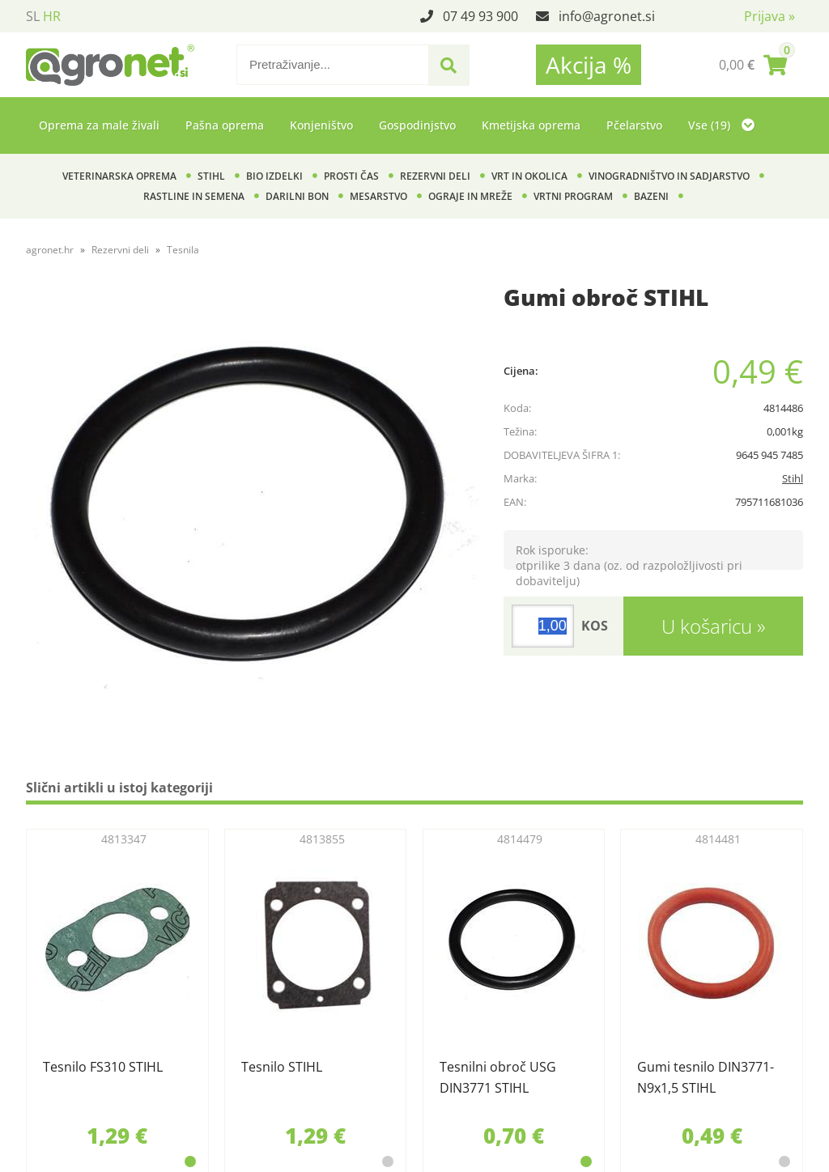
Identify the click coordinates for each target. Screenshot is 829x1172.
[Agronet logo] (110, 64)
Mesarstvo (378, 196)
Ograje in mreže (470, 196)
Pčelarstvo (634, 125)
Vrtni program (573, 196)
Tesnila (183, 250)
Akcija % (588, 64)
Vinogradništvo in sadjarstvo (669, 176)
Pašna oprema (224, 125)
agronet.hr (50, 250)
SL (33, 16)
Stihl (211, 176)
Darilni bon (297, 196)
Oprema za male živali (99, 125)
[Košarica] (753, 65)
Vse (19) (721, 125)
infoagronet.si (607, 16)
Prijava (769, 16)
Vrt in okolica (529, 176)
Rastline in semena (193, 196)
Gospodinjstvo (417, 125)
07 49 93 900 (480, 16)
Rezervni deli (435, 176)
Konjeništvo (321, 125)
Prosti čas (351, 176)
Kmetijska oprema (531, 125)
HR (52, 16)
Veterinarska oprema (119, 176)
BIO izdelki (274, 176)
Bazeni (651, 196)
